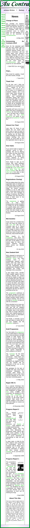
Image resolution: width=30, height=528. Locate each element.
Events (3, 30)
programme (9, 166)
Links (3, 34)
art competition (19, 473)
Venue (3, 25)
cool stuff (12, 224)
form (19, 434)
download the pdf (11, 418)
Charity (3, 32)
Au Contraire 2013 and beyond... (3, 43)
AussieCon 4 (16, 117)
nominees (12, 354)
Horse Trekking (10, 170)
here (7, 391)
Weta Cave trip (15, 169)
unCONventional (10, 35)
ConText (8, 112)
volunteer (14, 300)
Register (3, 21)
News (3, 17)
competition (9, 323)
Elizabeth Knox (11, 258)
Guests (3, 27)
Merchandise (3, 23)
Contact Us (3, 36)
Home (3, 15)
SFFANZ (8, 451)
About (3, 19)
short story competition (13, 394)
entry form (9, 172)
